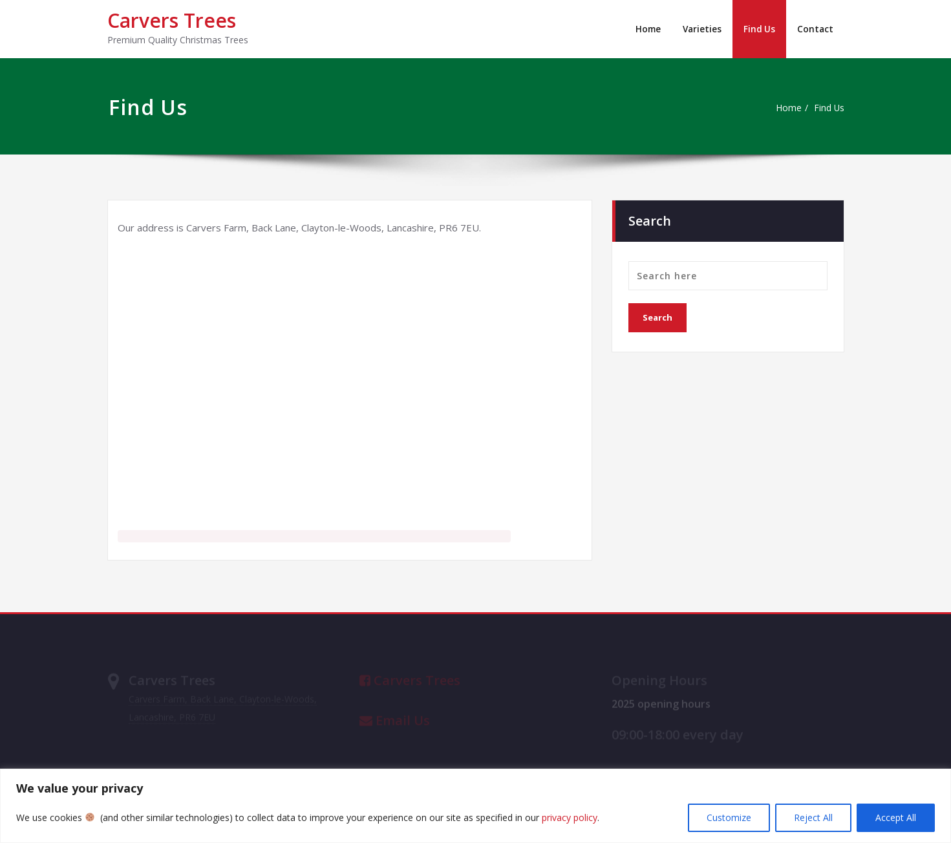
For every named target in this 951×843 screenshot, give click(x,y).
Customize (729, 817)
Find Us (758, 29)
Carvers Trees (171, 20)
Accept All (895, 817)
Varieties (700, 29)
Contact (814, 29)
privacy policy (569, 817)
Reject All (813, 817)
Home (645, 29)
